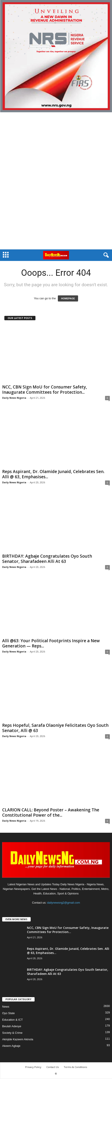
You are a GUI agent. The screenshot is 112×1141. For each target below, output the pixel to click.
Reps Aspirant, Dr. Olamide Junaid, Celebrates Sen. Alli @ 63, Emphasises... (53, 474)
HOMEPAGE (68, 298)
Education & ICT (12, 1019)
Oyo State (8, 1013)
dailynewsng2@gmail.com (63, 902)
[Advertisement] (56, 180)
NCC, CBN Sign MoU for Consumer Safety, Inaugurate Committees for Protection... (44, 389)
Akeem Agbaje (11, 1045)
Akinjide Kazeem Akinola (17, 1039)
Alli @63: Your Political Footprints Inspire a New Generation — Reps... (51, 643)
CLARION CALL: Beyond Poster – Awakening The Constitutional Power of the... (50, 812)
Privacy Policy (33, 1067)
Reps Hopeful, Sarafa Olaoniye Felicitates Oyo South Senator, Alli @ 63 (55, 727)
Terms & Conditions (75, 1067)
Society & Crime (12, 1032)
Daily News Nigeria (14, 397)
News (5, 1006)
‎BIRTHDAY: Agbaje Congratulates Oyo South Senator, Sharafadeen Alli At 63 (47, 558)
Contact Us (52, 1067)
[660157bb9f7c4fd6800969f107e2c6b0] (56, 56)
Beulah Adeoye (11, 1026)
